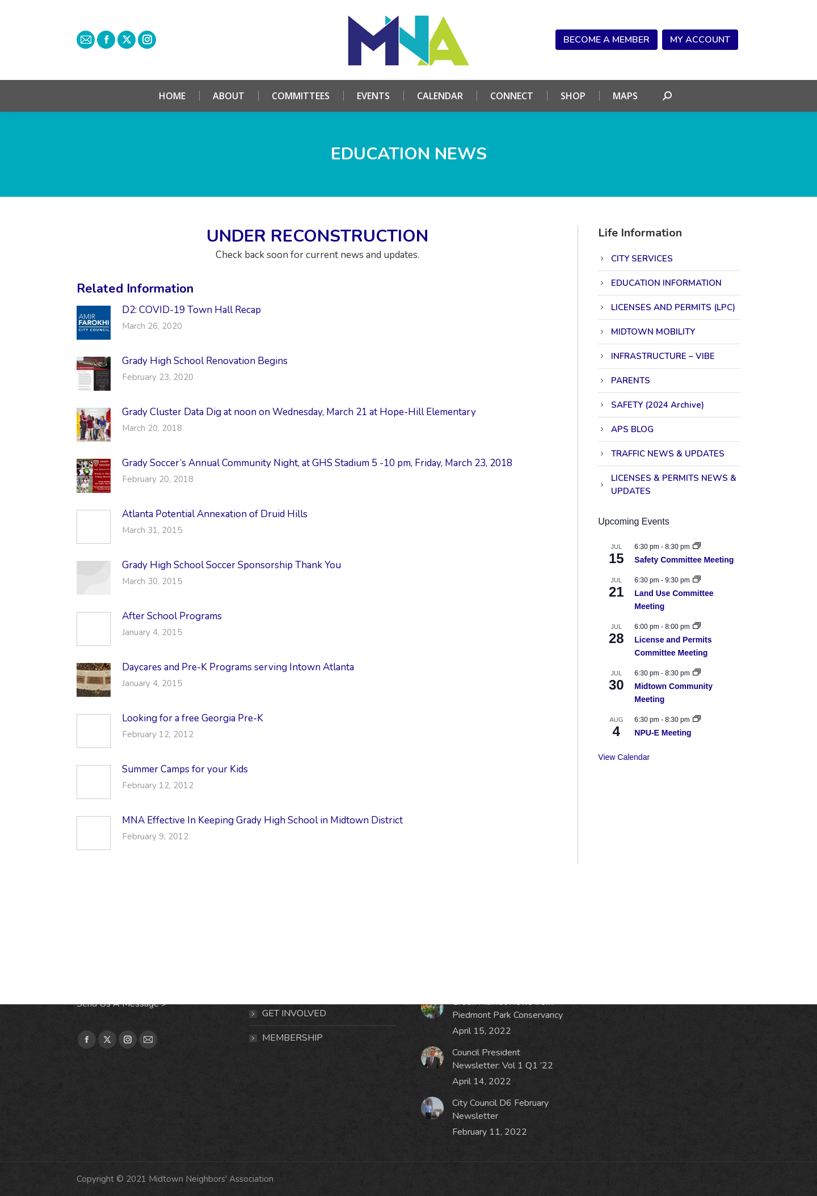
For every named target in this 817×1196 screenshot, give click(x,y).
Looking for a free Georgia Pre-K (192, 718)
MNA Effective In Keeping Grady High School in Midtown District (262, 820)
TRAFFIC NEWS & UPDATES (668, 453)
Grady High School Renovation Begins (205, 360)
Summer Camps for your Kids (185, 769)
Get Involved (294, 1013)
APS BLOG (632, 429)
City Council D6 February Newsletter (500, 1109)
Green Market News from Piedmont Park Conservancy (507, 1008)
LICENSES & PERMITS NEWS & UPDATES (673, 484)
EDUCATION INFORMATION (666, 283)
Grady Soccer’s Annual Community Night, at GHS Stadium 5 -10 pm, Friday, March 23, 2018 (317, 463)
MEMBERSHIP (292, 1038)
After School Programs (172, 616)
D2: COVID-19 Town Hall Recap (191, 309)
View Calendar (624, 757)
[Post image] (94, 323)
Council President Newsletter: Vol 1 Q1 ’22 (502, 1059)
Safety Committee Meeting (684, 559)
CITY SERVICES (642, 258)
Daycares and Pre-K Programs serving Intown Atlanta (240, 667)
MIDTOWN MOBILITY (653, 331)
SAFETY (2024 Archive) (657, 405)
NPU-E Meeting (662, 732)
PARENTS (630, 380)
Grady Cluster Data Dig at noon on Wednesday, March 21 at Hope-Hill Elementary (299, 412)
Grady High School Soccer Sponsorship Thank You (231, 565)
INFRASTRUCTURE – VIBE (663, 356)
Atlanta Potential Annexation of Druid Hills (215, 514)
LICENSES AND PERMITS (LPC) (673, 307)
